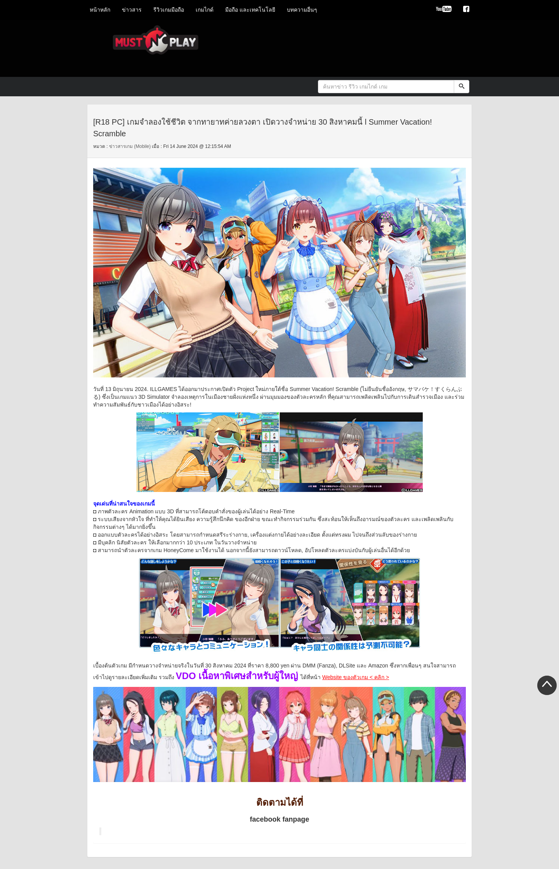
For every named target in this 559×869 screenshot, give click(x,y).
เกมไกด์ (205, 10)
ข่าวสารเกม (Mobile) (130, 146)
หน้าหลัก (100, 10)
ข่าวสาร (132, 10)
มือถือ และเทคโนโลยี (250, 10)
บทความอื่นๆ (302, 10)
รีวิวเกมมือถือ (168, 10)
